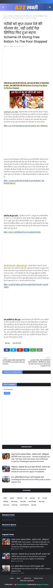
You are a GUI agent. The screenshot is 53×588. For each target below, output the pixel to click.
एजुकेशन (12, 498)
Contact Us (27, 578)
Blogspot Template (42, 584)
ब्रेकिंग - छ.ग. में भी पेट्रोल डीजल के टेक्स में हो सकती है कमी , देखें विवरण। (26, 126)
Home (5, 16)
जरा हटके (44, 498)
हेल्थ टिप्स (33, 505)
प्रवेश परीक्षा (23, 501)
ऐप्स (26, 498)
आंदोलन (5, 498)
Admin (7, 46)
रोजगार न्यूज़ (6, 505)
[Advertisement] (26, 65)
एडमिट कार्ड (19, 498)
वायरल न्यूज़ (14, 505)
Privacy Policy (38, 578)
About (19, 578)
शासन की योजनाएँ (17, 343)
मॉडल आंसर (41, 501)
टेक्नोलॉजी (5, 501)
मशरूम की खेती (32, 501)
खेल (39, 498)
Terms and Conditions (27, 580)
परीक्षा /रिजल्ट (14, 501)
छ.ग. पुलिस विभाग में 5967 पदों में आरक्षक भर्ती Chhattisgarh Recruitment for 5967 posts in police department (30, 479)
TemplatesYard (21, 584)
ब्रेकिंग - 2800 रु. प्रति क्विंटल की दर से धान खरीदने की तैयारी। (22, 232)
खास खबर (10, 16)
